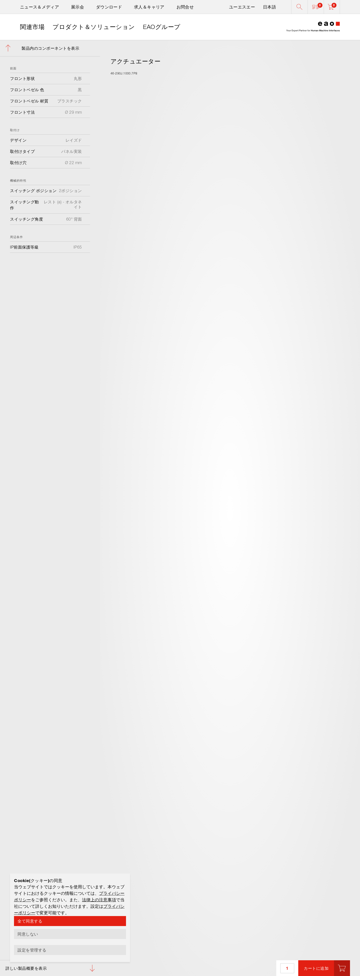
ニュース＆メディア (39, 6)
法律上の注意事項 (99, 899)
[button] (316, 7)
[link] (32, 27)
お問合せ (185, 6)
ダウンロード (109, 6)
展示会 (77, 6)
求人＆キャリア (149, 6)
